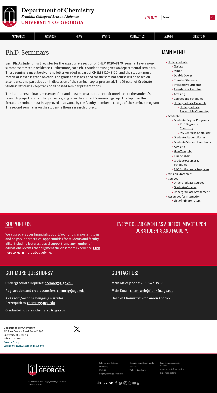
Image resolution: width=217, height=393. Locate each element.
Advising (179, 94)
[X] (120, 383)
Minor (178, 71)
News (79, 36)
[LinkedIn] (139, 383)
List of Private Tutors (187, 200)
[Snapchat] (130, 383)
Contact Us (137, 36)
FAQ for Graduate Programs (191, 169)
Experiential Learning (188, 89)
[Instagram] (125, 383)
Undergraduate (177, 62)
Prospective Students (187, 85)
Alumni (168, 36)
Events (106, 36)
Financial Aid (182, 156)
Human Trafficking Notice (172, 369)
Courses (173, 178)
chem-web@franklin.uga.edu (151, 291)
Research (50, 36)
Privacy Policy (11, 342)
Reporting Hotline (168, 373)
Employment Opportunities (111, 374)
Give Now (151, 17)
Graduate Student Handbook (192, 142)
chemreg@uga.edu (59, 283)
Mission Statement (180, 174)
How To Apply (183, 151)
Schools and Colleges (108, 363)
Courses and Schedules (188, 98)
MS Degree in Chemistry (195, 133)
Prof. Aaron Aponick (155, 298)
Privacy (133, 366)
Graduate (174, 116)
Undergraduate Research (190, 103)
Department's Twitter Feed (77, 329)
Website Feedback (138, 370)
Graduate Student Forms (189, 137)
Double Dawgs (183, 75)
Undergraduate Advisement (192, 192)
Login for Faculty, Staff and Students (24, 345)
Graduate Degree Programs (191, 120)
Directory (199, 36)
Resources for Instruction (184, 196)
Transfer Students (185, 80)
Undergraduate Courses (189, 182)
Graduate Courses (185, 187)
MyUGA (102, 370)
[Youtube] (134, 383)
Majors (178, 66)
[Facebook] (116, 383)
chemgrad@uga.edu (50, 310)
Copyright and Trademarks (142, 363)
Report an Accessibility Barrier (170, 364)
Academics (18, 36)
